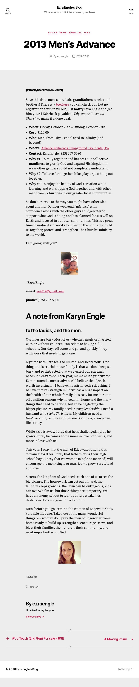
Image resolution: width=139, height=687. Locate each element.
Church (34, 592)
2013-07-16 (83, 56)
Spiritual (76, 33)
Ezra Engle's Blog (69, 7)
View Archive (35, 621)
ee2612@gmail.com (51, 297)
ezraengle (62, 56)
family (51, 33)
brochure (63, 105)
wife (89, 33)
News (63, 33)
